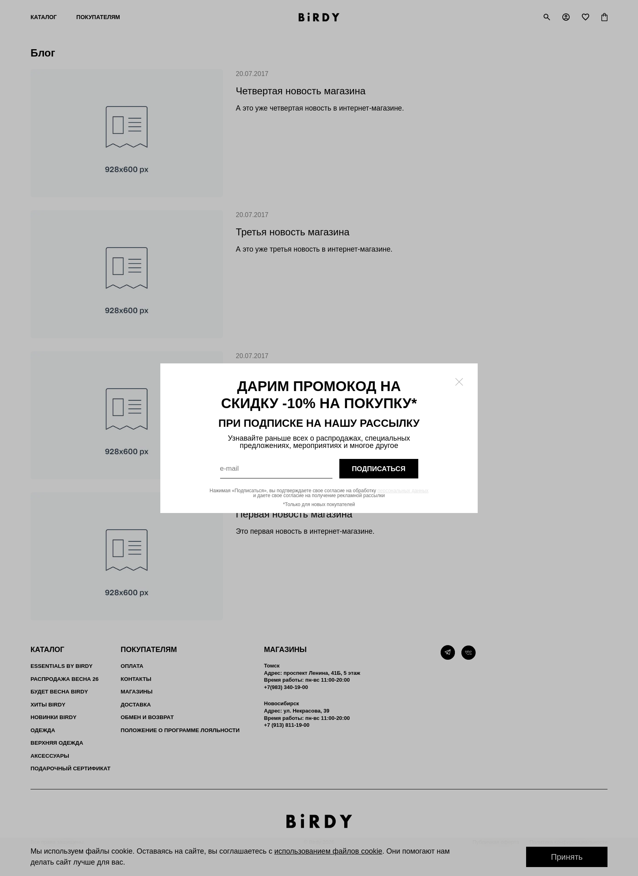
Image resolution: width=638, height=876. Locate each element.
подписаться (379, 468)
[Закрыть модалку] (459, 382)
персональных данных (403, 490)
